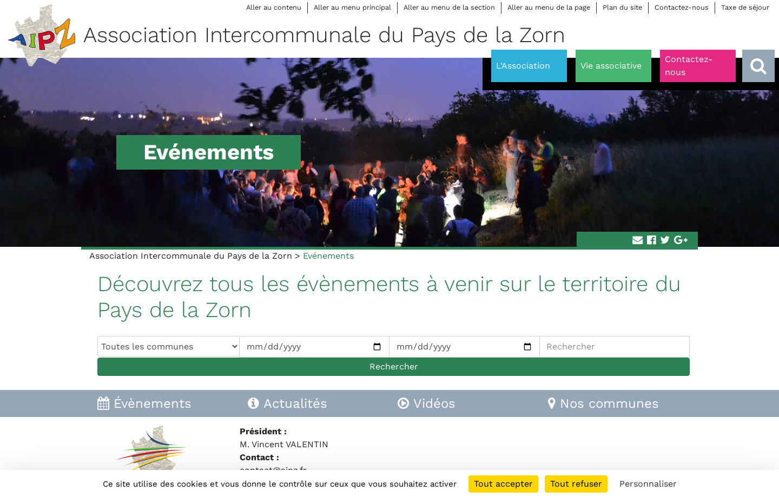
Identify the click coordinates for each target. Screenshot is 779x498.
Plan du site (622, 7)
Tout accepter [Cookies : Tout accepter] (503, 484)
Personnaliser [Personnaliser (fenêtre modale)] (648, 484)
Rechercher (393, 366)
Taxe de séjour (745, 7)
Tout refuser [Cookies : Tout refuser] (576, 484)
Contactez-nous (682, 7)
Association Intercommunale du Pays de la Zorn (190, 256)
